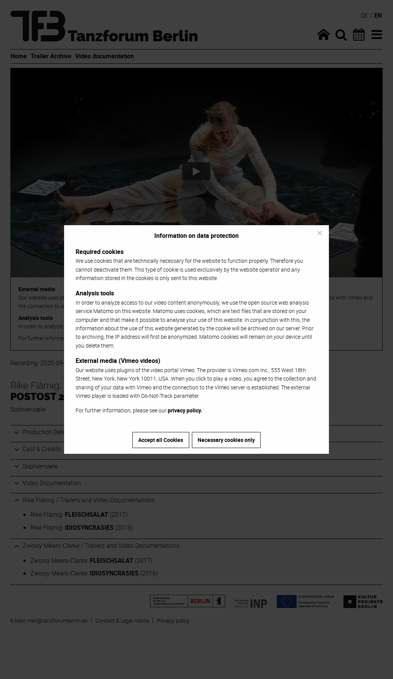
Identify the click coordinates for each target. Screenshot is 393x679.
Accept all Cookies (160, 439)
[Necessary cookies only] (319, 233)
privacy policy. (185, 410)
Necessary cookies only (226, 439)
